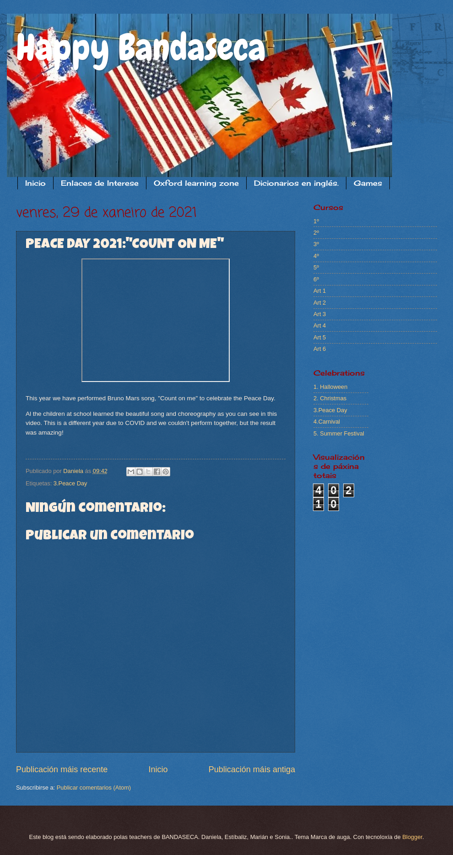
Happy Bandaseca (141, 47)
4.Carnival (326, 421)
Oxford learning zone (196, 183)
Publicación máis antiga (252, 769)
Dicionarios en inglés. (296, 183)
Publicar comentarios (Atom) (94, 787)
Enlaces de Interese (100, 183)
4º (316, 256)
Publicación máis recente (62, 769)
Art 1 (319, 290)
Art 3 (319, 314)
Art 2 (319, 302)
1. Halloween (330, 386)
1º (316, 221)
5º (316, 267)
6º (316, 279)
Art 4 (319, 325)
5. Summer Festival (338, 433)
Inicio (35, 183)
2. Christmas (329, 398)
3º (316, 244)
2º (316, 232)
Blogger (412, 836)
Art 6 (319, 348)
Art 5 (319, 337)
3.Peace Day (70, 483)
